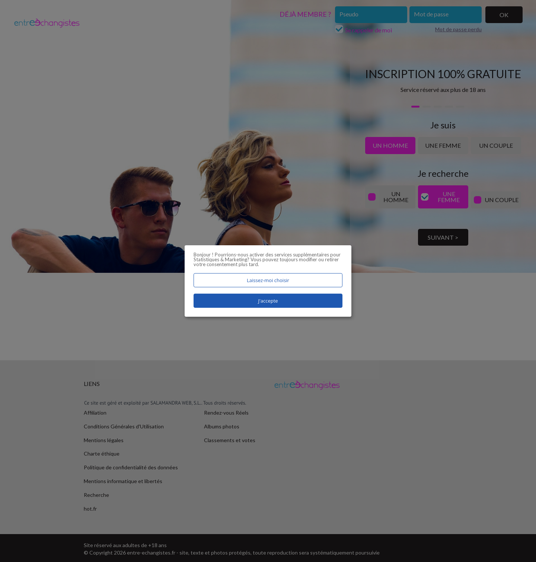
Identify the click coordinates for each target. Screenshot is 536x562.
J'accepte (268, 300)
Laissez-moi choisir (268, 280)
